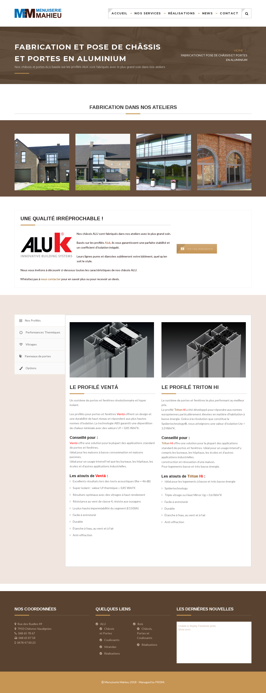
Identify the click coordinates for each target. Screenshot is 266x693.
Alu (129, 242)
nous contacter (72, 279)
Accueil (119, 13)
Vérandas (110, 646)
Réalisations (181, 13)
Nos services (147, 13)
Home (238, 50)
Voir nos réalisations (218, 249)
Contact (229, 13)
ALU (103, 624)
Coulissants (111, 640)
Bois (140, 624)
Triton (180, 409)
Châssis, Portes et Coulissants (144, 633)
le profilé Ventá (94, 387)
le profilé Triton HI (190, 387)
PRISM (159, 682)
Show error (184, 629)
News (207, 13)
